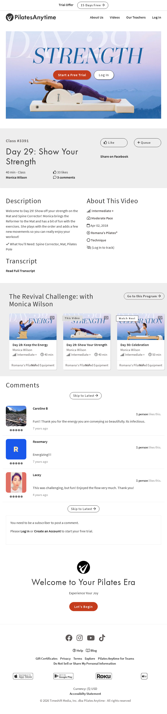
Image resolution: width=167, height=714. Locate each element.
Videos (115, 17)
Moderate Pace (102, 218)
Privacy (65, 658)
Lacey (37, 475)
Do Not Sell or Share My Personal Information (85, 663)
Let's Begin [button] (83, 606)
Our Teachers (136, 17)
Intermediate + (102, 211)
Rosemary (40, 441)
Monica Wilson (16, 177)
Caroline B (40, 408)
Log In (156, 17)
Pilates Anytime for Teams (116, 658)
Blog (91, 650)
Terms (77, 658)
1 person (142, 414)
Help (78, 650)
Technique (98, 240)
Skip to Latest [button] (85, 395)
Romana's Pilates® (104, 233)
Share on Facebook (114, 156)
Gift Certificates (46, 658)
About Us (96, 17)
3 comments (66, 177)
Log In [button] (104, 75)
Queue (144, 142)
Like (109, 142)
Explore (90, 658)
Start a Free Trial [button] (72, 75)
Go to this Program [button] (144, 296)
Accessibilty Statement (85, 694)
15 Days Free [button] (93, 5)
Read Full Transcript (20, 271)
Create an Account (47, 531)
